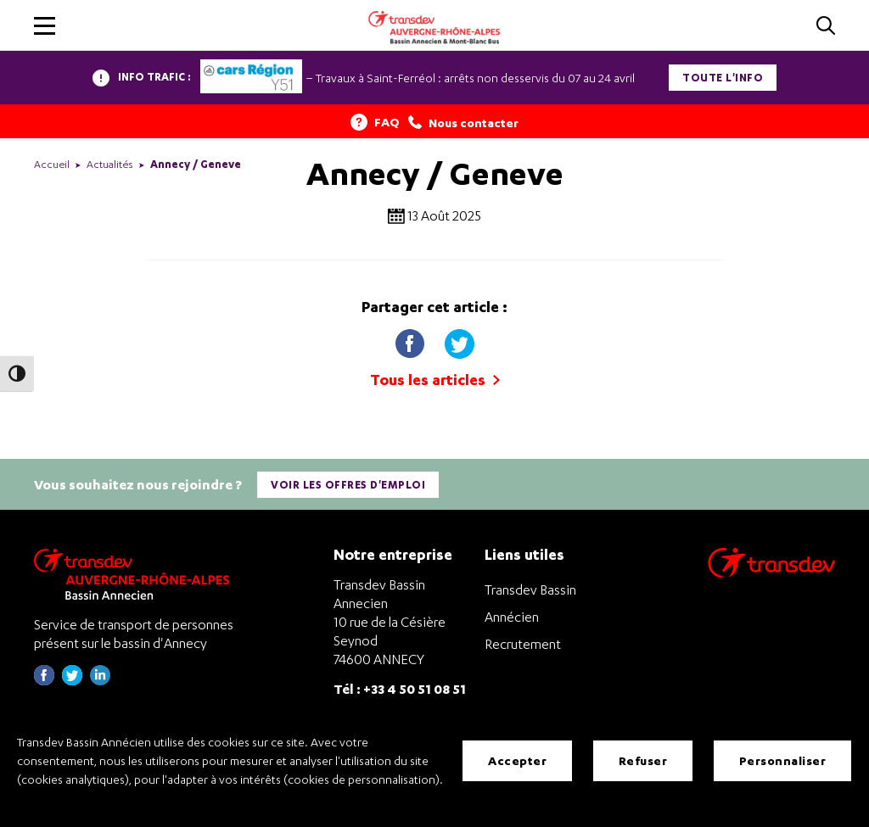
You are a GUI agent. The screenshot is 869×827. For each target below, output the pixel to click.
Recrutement (523, 643)
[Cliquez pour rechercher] (825, 26)
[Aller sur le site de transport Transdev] (771, 574)
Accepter (517, 760)
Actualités (110, 164)
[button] (44, 26)
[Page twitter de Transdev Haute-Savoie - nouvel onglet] (72, 680)
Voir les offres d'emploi (348, 484)
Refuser (643, 760)
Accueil (52, 164)
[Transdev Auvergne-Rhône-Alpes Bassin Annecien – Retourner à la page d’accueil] (136, 574)
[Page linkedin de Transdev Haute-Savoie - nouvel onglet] (100, 680)
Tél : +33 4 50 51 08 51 (400, 688)
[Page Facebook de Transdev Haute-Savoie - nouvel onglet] (44, 680)
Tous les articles (435, 379)
